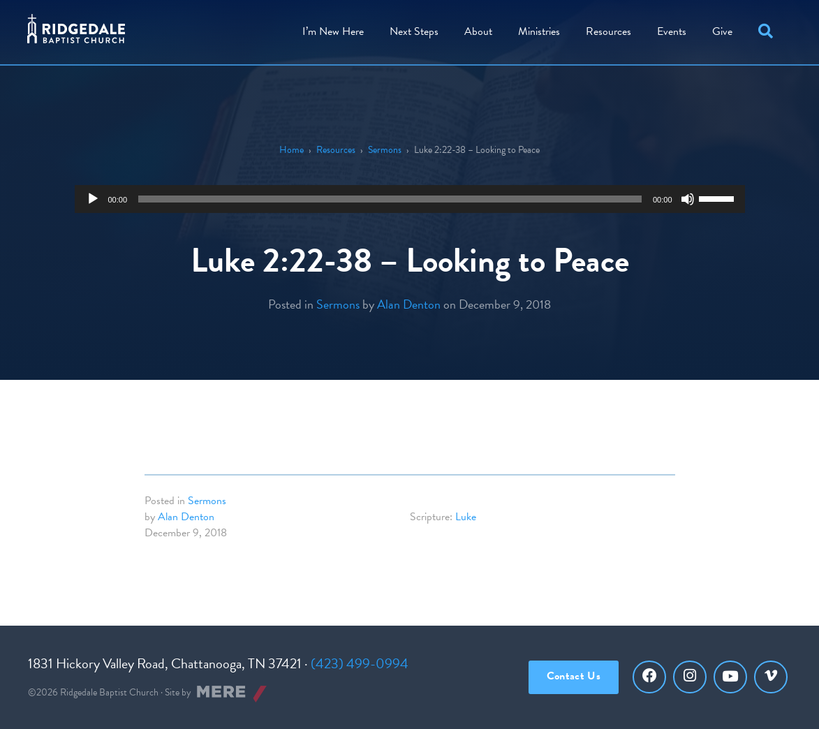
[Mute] (688, 199)
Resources (608, 31)
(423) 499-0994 (359, 663)
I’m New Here (333, 31)
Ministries (539, 31)
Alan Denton (409, 304)
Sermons (384, 149)
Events (671, 31)
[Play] (93, 199)
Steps (414, 31)
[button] (768, 31)
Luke (465, 516)
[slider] (390, 199)
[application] (410, 199)
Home (291, 149)
